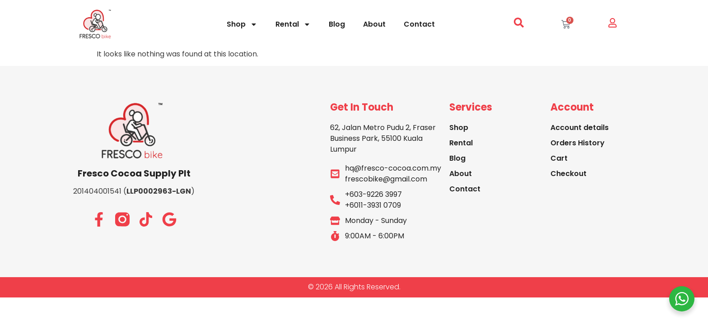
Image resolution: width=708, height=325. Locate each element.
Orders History (577, 143)
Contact (419, 24)
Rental (293, 24)
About (374, 24)
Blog (337, 24)
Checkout (568, 173)
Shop (242, 24)
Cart (559, 158)
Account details (579, 127)
